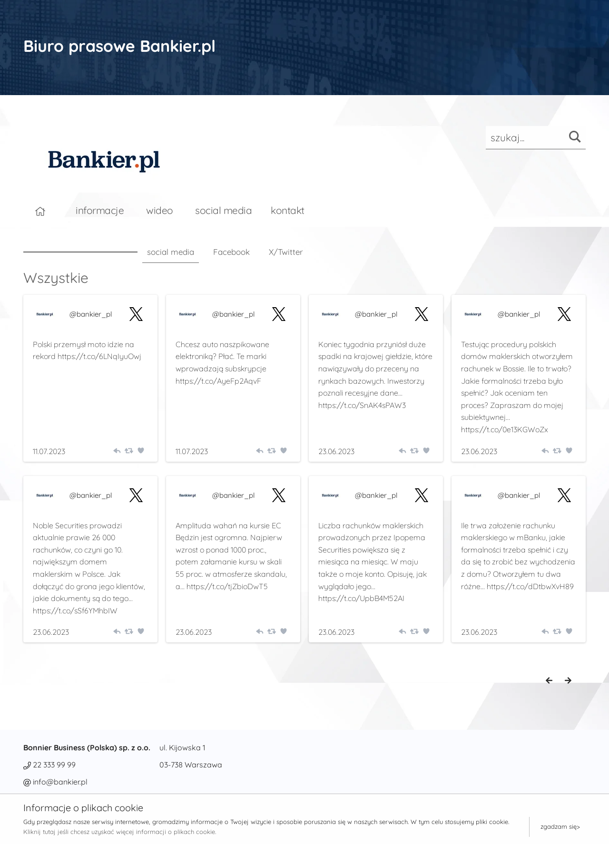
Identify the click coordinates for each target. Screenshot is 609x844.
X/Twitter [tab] (286, 252)
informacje (100, 210)
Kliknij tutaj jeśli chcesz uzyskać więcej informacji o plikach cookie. (119, 831)
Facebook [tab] (231, 252)
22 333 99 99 (54, 764)
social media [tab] (170, 252)
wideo (159, 210)
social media (223, 210)
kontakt (287, 210)
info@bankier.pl (60, 781)
